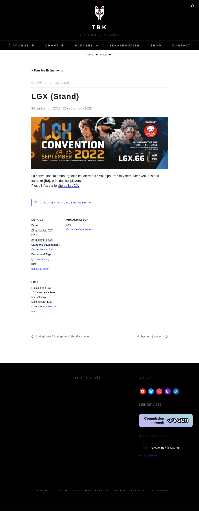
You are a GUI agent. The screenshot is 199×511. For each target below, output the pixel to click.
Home (90, 54)
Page (103, 54)
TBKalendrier (125, 45)
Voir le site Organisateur (79, 229)
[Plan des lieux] (85, 299)
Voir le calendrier (148, 455)
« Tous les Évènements (47, 70)
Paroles (84, 45)
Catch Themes (156, 490)
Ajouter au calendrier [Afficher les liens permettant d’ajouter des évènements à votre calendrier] (63, 202)
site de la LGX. (68, 185)
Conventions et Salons (44, 249)
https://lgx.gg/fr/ (40, 268)
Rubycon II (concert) (151, 336)
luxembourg (42, 259)
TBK (99, 27)
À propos (18, 45)
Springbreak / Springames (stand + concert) (63, 336)
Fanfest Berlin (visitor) (165, 448)
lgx (33, 259)
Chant (52, 45)
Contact (181, 45)
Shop (156, 45)
